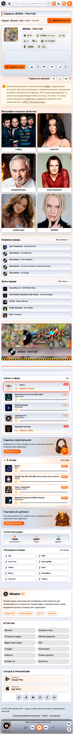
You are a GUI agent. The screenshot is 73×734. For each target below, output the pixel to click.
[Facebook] (47, 697)
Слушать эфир (26, 430)
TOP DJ (40, 613)
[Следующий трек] (46, 727)
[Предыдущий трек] (32, 727)
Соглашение (55, 716)
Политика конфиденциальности (26, 716)
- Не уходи (19, 273)
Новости (9, 655)
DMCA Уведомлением (34, 102)
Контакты (43, 661)
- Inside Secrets (22, 246)
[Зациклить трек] (26, 727)
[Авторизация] (69, 3)
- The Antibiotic (20, 259)
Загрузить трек (12, 451)
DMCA (45, 716)
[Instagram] (40, 697)
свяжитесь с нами (34, 99)
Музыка (14, 20)
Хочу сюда (65, 460)
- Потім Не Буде (31, 294)
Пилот (22, 385)
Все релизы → (62, 240)
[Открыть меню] (9, 3)
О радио (8, 649)
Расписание (44, 649)
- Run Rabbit (21, 308)
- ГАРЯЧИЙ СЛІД (22, 288)
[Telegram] (26, 697)
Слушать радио (27, 388)
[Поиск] (32, 3)
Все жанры (64, 550)
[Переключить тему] (56, 3)
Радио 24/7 (10, 613)
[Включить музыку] (39, 727)
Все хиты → (63, 281)
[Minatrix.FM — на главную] (3, 3)
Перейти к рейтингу (14, 523)
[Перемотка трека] (44, 399)
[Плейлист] (69, 729)
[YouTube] (33, 697)
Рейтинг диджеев (47, 636)
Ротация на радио (13, 636)
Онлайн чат (10, 661)
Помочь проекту (46, 655)
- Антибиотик (20, 253)
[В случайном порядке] (52, 727)
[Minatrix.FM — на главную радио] (14, 594)
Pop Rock (10, 579)
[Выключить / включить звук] (69, 724)
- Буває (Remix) (18, 301)
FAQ (40, 643)
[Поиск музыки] (48, 3)
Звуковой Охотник (23, 427)
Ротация (51, 613)
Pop (21, 20)
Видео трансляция (13, 643)
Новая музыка (26, 613)
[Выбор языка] (64, 3)
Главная (5, 20)
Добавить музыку (59, 20)
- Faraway (15, 314)
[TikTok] (19, 697)
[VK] (54, 697)
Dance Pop (10, 562)
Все (67, 378)
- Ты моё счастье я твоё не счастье (29, 266)
